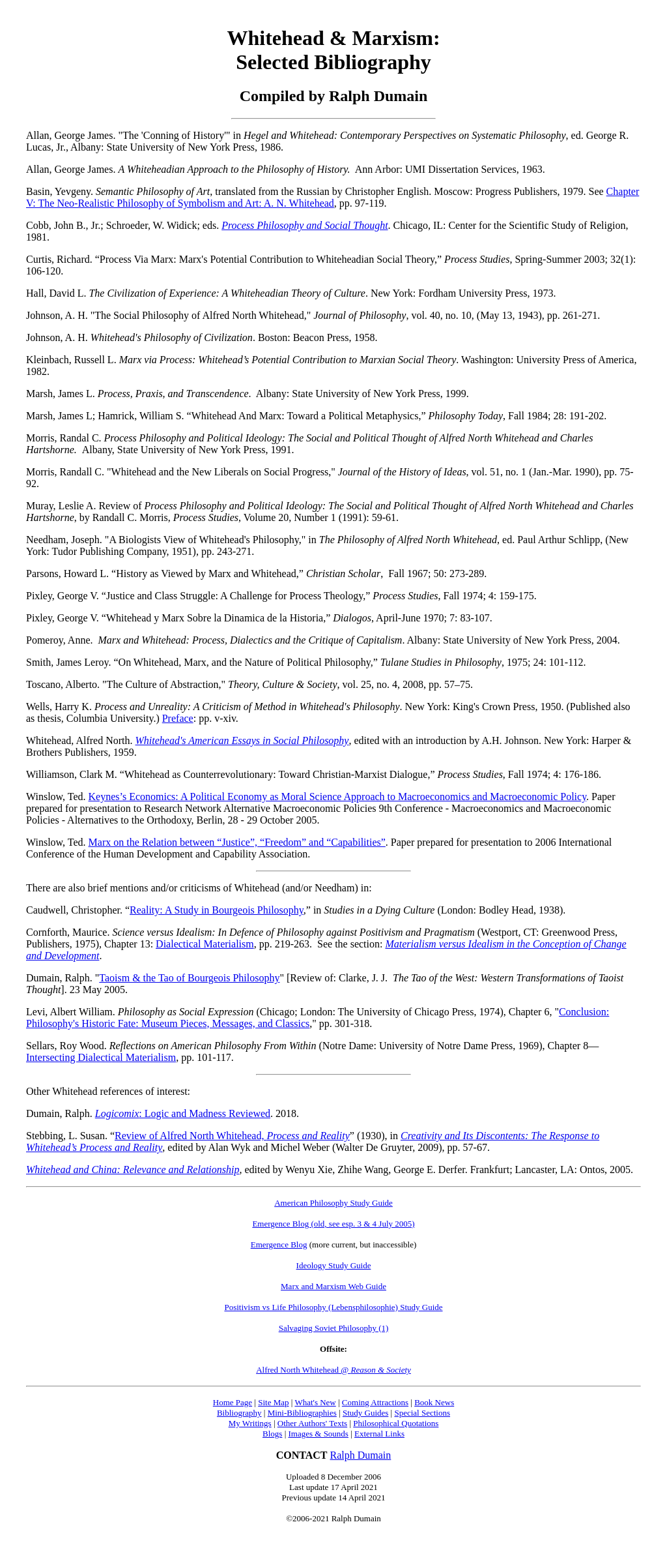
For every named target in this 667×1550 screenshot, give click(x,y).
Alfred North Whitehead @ (333, 1370)
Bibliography (239, 1413)
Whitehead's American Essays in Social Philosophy (242, 740)
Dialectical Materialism (205, 943)
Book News (434, 1402)
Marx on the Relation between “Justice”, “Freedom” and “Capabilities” (237, 842)
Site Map (273, 1402)
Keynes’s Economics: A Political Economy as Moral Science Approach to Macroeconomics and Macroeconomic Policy (338, 796)
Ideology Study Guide (333, 1265)
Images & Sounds (318, 1433)
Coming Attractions (375, 1402)
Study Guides (365, 1413)
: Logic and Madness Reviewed (182, 1113)
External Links (379, 1433)
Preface (177, 718)
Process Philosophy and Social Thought (304, 225)
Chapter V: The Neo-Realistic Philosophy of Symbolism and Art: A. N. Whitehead (332, 197)
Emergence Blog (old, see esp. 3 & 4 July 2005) (333, 1224)
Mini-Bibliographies (302, 1413)
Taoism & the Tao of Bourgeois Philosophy (189, 977)
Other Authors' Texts (312, 1423)
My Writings (250, 1423)
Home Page (232, 1402)
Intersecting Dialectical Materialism (101, 1057)
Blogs (272, 1433)
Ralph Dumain (360, 1455)
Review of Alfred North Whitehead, (232, 1135)
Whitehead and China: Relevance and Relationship (132, 1169)
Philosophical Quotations (395, 1423)
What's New (314, 1402)
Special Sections (422, 1413)
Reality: (217, 910)
